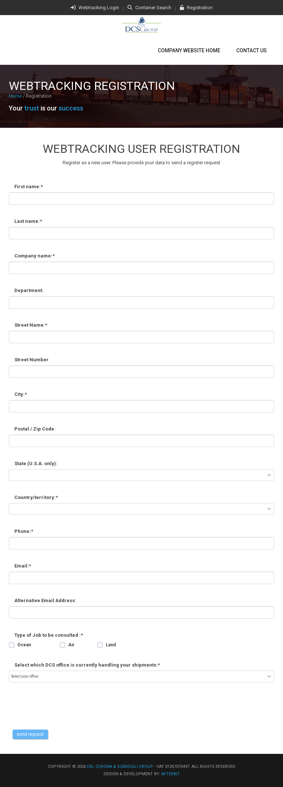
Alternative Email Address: (45, 600)
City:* (20, 394)
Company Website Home (189, 50)
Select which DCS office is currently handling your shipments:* (87, 665)
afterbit (170, 774)
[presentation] (65, 715)
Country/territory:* (36, 497)
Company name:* (34, 256)
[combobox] (141, 475)
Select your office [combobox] (24, 676)
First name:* (28, 186)
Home (15, 96)
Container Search (149, 7)
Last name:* (28, 221)
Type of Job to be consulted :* (48, 635)
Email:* (22, 566)
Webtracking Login (95, 7)
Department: (28, 290)
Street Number (31, 359)
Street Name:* (30, 325)
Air (71, 644)
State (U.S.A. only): (35, 463)
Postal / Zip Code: (35, 429)
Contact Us (251, 50)
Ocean (24, 644)
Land (111, 644)
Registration (196, 7)
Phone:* (23, 531)
